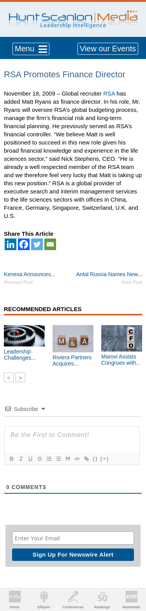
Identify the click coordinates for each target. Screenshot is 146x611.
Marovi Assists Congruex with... (121, 359)
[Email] (50, 244)
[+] (104, 458)
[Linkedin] (10, 244)
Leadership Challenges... (20, 354)
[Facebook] (24, 244)
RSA (109, 93)
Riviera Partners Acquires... (72, 360)
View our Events (108, 48)
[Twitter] (37, 244)
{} (95, 458)
